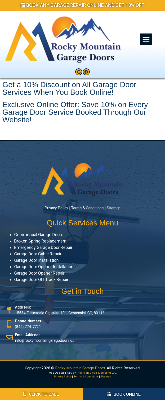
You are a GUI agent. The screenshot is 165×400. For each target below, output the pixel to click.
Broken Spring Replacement (40, 240)
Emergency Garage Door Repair (43, 247)
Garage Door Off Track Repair (41, 279)
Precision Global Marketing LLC (96, 372)
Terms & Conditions (87, 208)
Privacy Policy (56, 208)
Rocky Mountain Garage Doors (80, 368)
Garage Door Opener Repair (39, 273)
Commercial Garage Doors (38, 234)
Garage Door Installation (36, 260)
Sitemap (113, 208)
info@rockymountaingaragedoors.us (44, 340)
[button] (146, 39)
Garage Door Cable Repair (38, 253)
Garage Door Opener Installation (43, 266)
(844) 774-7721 (28, 326)
